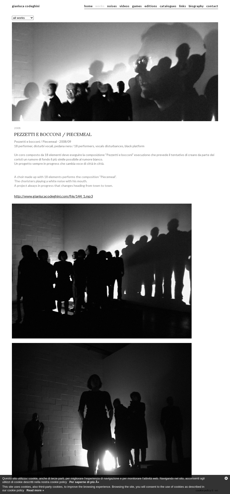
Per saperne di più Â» (84, 482)
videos (124, 6)
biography (196, 6)
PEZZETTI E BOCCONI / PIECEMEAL (53, 134)
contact (212, 6)
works (99, 6)
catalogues (168, 6)
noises (112, 6)
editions (150, 6)
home (88, 6)
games (137, 6)
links (182, 6)
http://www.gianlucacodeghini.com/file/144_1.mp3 (53, 196)
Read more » (35, 490)
